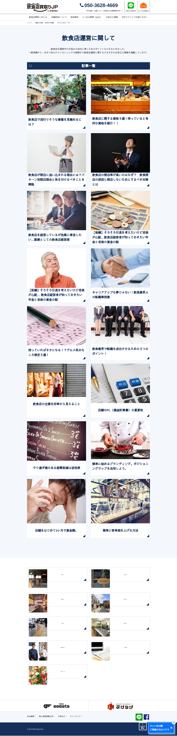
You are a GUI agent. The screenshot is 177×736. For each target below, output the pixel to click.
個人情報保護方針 (48, 717)
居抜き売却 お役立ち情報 (46, 23)
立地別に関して (129, 603)
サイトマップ (79, 717)
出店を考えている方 (66, 675)
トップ (29, 23)
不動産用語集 (129, 651)
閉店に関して (129, 579)
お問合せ (64, 717)
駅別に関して (66, 627)
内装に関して (64, 579)
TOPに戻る (143, 727)
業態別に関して (66, 603)
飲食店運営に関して (66, 651)
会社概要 (31, 717)
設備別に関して (129, 627)
